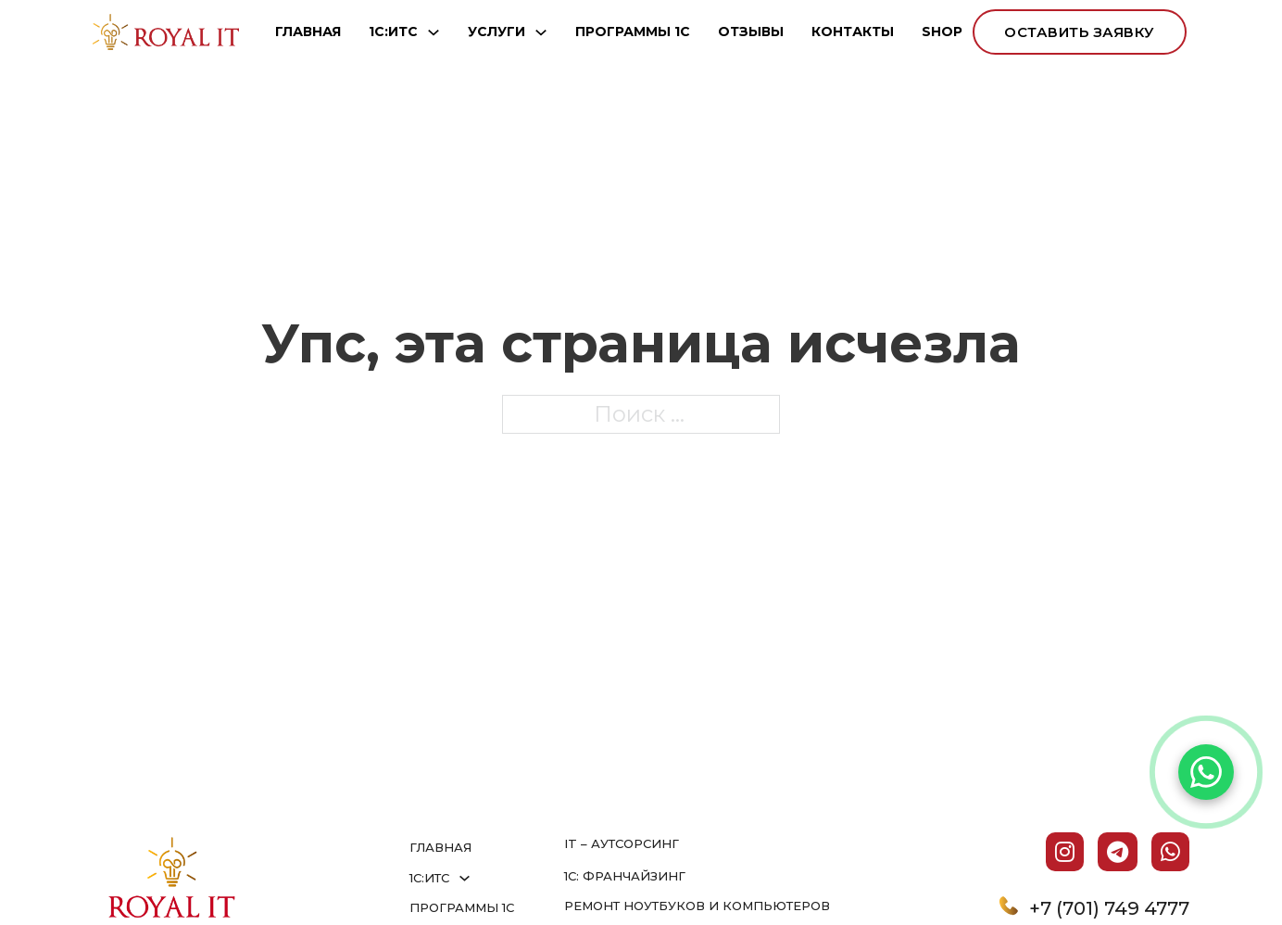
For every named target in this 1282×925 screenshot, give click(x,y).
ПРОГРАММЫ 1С (632, 31)
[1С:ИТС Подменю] (433, 32)
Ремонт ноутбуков (636, 905)
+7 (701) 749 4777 (1109, 908)
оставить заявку (1079, 32)
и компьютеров (769, 905)
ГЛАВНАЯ (308, 31)
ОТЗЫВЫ (751, 31)
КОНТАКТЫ (852, 31)
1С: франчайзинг (624, 875)
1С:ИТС (393, 31)
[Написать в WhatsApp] (1206, 772)
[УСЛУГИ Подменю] (540, 32)
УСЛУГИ (496, 31)
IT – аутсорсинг (621, 843)
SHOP (942, 31)
